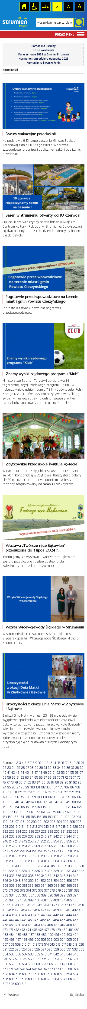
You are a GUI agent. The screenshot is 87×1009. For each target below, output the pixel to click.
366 (56, 885)
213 (34, 826)
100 (32, 787)
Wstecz (13, 995)
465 (50, 924)
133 (56, 797)
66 (41, 777)
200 (34, 821)
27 (27, 767)
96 (14, 787)
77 (8, 782)
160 (50, 807)
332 (75, 870)
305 (69, 861)
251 (37, 841)
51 (53, 772)
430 (62, 910)
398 (24, 900)
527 (43, 949)
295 (5, 861)
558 (5, 964)
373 (22, 890)
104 (54, 787)
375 (34, 890)
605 (69, 978)
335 (12, 875)
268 (69, 846)
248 (18, 841)
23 (9, 767)
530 (62, 949)
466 (56, 924)
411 (29, 905)
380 (64, 890)
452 (43, 920)
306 (75, 861)
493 (69, 934)
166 (5, 811)
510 (24, 944)
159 (45, 807)
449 (24, 920)
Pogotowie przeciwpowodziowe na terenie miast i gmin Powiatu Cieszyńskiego (42, 299)
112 (20, 792)
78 (12, 782)
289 (44, 856)
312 (34, 866)
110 (10, 792)
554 (56, 959)
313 (40, 866)
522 (11, 949)
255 (62, 841)
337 (24, 875)
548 (18, 959)
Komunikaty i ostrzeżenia (44, 63)
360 (18, 885)
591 (56, 974)
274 (28, 851)
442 (56, 915)
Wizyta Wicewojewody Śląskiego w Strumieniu (45, 627)
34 (59, 767)
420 (81, 905)
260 (18, 846)
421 (5, 910)
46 (31, 772)
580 (64, 969)
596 (12, 978)
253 (49, 841)
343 (62, 875)
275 (34, 851)
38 (77, 767)
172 (37, 811)
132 (50, 797)
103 (49, 787)
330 (62, 870)
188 (44, 816)
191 (61, 816)
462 (30, 924)
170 (27, 811)
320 (81, 866)
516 (58, 944)
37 (72, 767)
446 (5, 920)
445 (75, 915)
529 (56, 949)
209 (12, 826)
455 (62, 920)
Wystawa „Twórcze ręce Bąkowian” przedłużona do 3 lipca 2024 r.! (35, 547)
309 (18, 866)
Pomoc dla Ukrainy (44, 46)
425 (30, 910)
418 (69, 905)
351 (37, 880)
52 (58, 772)
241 (50, 836)
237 (24, 836)
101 (38, 787)
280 (64, 851)
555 (62, 959)
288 (37, 856)
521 (5, 949)
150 (73, 802)
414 (46, 905)
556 (69, 959)
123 (77, 792)
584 (12, 974)
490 (50, 934)
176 (59, 811)
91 (70, 782)
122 (71, 792)
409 (18, 905)
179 (74, 811)
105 (60, 787)
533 (81, 949)
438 (31, 915)
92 (75, 782)
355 (62, 880)
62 (22, 777)
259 (12, 846)
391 (56, 895)
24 (14, 767)
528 (49, 949)
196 (10, 821)
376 (40, 890)
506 (75, 939)
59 (9, 777)
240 (44, 836)
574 (28, 969)
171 (32, 811)
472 (16, 929)
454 (56, 920)
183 (15, 816)
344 (69, 875)
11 (43, 762)
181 (5, 816)
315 (52, 866)
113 (25, 792)
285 (18, 856)
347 (11, 880)
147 (56, 802)
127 (22, 797)
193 (72, 816)
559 (12, 964)
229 (50, 831)
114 (30, 792)
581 (70, 969)
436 (18, 915)
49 (45, 772)
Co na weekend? (43, 50)
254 (56, 841)
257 (75, 841)
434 (5, 915)
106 (66, 787)
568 (69, 964)
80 (21, 782)
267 (62, 846)
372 (16, 890)
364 (43, 885)
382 (77, 890)
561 (24, 964)
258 (5, 846)
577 (46, 969)
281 (70, 851)
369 (75, 885)
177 (64, 811)
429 (56, 910)
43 (17, 772)
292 (62, 856)
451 (37, 920)
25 (18, 767)
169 (21, 811)
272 (16, 851)
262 (30, 846)
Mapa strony (45, 6)
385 (18, 895)
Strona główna (24, 6)
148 (61, 802)
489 (44, 934)
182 (10, 816)
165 (79, 807)
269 (75, 846)
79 (16, 782)
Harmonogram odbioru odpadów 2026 (43, 59)
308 (11, 866)
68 (50, 777)
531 (68, 949)
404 (62, 900)
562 (30, 964)
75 (79, 777)
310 (24, 866)
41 (8, 772)
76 (4, 782)
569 (75, 964)
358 (5, 885)
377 (46, 890)
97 (18, 787)
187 (39, 816)
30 (41, 767)
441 (50, 915)
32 (50, 767)
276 (40, 851)
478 (52, 929)
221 (81, 826)
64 (31, 777)
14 (54, 762)
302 (49, 861)
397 (18, 900)
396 (12, 900)
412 (34, 905)
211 (23, 826)
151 (79, 802)
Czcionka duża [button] (79, 6)
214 (40, 826)
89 (62, 782)
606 (75, 978)
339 (37, 875)
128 (27, 797)
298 (24, 861)
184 (21, 816)
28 (32, 767)
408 (11, 905)
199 (27, 821)
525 (30, 949)
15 (58, 762)
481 (70, 929)
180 (79, 811)
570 (5, 969)
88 (57, 782)
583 (5, 974)
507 (5, 944)
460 (18, 924)
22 (4, 767)
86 (48, 782)
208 (5, 826)
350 (31, 880)
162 (61, 807)
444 (69, 915)
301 (43, 861)
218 (63, 826)
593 (69, 974)
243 (62, 836)
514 (46, 944)
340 (44, 875)
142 (27, 802)
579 (58, 969)
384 (12, 895)
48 (40, 772)
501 (43, 939)
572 (16, 969)
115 (35, 792)
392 (62, 895)
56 (77, 772)
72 (66, 777)
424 (24, 910)
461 (24, 924)
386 (25, 895)
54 (67, 772)
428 (49, 910)
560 (18, 964)
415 (52, 905)
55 (72, 772)
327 (43, 870)
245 (75, 836)
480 (64, 929)
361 (24, 885)
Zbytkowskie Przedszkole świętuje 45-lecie (41, 464)
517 (63, 944)
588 (37, 974)
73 (70, 777)
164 (73, 807)
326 (37, 870)
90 (66, 782)
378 (52, 890)
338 (31, 875)
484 (12, 934)
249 (24, 841)
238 (31, 836)
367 (62, 885)
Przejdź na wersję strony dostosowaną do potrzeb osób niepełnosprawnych (34, 6)
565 (50, 964)
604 (62, 978)
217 (57, 826)
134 (61, 797)
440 (44, 915)
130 (39, 797)
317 (63, 866)
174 (48, 811)
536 (18, 954)
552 (43, 959)
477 (46, 929)
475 (34, 929)
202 (46, 821)
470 (5, 929)
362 (30, 885)
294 (75, 856)
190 (56, 816)
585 (18, 974)
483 (5, 934)
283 (5, 856)
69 (54, 777)
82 (29, 782)
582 (77, 969)
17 (66, 762)
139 (10, 802)
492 (62, 934)
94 (4, 787)
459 (12, 924)
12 (46, 762)
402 (49, 900)
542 (56, 954)
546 (5, 959)
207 (78, 821)
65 (36, 777)
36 (68, 767)
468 (69, 924)
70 (58, 777)
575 (34, 969)
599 (31, 978)
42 (13, 772)
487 (31, 934)
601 (43, 978)
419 (75, 905)
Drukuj (79, 995)
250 (31, 841)
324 (24, 870)
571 (11, 969)
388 (37, 895)
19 (73, 762)
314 (46, 866)
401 (43, 900)
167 (10, 811)
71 (62, 777)
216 (52, 826)
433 (81, 910)
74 (74, 777)
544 (69, 954)
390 (50, 895)
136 (73, 797)
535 (12, 954)
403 (56, 900)
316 (58, 866)
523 (17, 949)
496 (12, 939)
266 (56, 846)
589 (44, 974)
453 (49, 920)
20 (78, 762)
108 (77, 787)
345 (75, 875)
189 (50, 816)
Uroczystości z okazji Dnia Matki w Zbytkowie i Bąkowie (45, 706)
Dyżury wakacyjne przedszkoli (31, 133)
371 (11, 890)
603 (56, 978)
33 (54, 767)
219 (69, 826)
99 (27, 787)
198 (21, 821)
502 (49, 939)
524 (24, 949)
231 (63, 831)
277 (46, 851)
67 (45, 777)
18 (69, 762)
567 (62, 964)
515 (52, 944)
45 (27, 772)
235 (12, 836)
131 (45, 797)
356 (69, 880)
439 (37, 915)
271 (11, 851)
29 (36, 767)
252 (43, 841)
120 (60, 792)
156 (28, 807)
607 (5, 983)
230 (57, 831)
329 (56, 870)
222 (5, 831)
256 (69, 841)
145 (44, 802)
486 (25, 934)
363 (37, 885)
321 (5, 870)
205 (65, 821)
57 (81, 772)
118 (50, 792)
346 (5, 880)
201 (40, 821)
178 (69, 811)
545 (75, 954)
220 (75, 826)
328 (49, 870)
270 (5, 851)
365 (50, 885)
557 (75, 959)
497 (18, 939)
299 (31, 861)
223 (12, 831)
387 (31, 895)
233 (75, 831)
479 (58, 929)
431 (68, 910)
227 (37, 831)
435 (12, 915)
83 (34, 782)
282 (77, 851)
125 (10, 797)
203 (52, 821)
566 (56, 964)
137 (79, 797)
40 (4, 772)
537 (24, 954)
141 (22, 802)
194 (78, 816)
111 (15, 792)
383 (5, 895)
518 (69, 944)
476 (40, 929)
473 (22, 929)
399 (31, 900)
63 (27, 777)
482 (77, 929)
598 (24, 978)
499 (31, 939)
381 (70, 890)
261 (24, 846)
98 (22, 787)
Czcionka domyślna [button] (57, 6)
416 (58, 905)
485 (18, 934)
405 (69, 900)
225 (25, 831)
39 (82, 767)
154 (16, 807)
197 (16, 821)
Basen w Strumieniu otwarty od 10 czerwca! (43, 215)
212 (28, 826)
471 (11, 929)
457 (75, 920)
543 (62, 954)
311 (29, 866)
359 (12, 885)
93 (79, 782)
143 (33, 802)
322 (11, 870)
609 (18, 983)
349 (24, 880)
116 (40, 792)
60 (14, 777)
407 (5, 905)
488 (37, 934)
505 (69, 939)
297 (18, 861)
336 (18, 875)
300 (37, 861)
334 (5, 875)
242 (56, 836)
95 (9, 787)
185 (27, 816)
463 (37, 924)
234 (5, 836)
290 (50, 856)
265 (50, 846)
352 (43, 880)
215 (46, 826)
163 (67, 807)
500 (37, 939)
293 (69, 856)
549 (24, 959)
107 (72, 787)
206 (72, 821)
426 (37, 910)
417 (63, 905)
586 (25, 974)
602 (49, 978)
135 (67, 797)
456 (69, 920)
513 (40, 944)
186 (33, 816)
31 (45, 767)
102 (43, 787)
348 (18, 880)
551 (37, 959)
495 (5, 939)
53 (63, 772)
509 (18, 944)
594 (75, 974)
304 (62, 861)
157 (34, 807)
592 (62, 974)
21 (82, 762)
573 (22, 969)
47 (36, 772)
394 (75, 895)
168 (16, 811)
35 (63, 767)
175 (53, 811)
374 (28, 890)
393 (69, 895)
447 (11, 920)
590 (50, 974)
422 (11, 910)
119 (55, 792)
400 (37, 900)
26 (23, 767)
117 (45, 792)
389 (44, 895)
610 (24, 983)
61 (17, 777)
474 (28, 929)
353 (49, 880)
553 (49, 959)
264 (43, 846)
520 (81, 944)
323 (17, 870)
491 (56, 934)
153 (10, 807)
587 (31, 974)
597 (18, 978)
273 (22, 851)
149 (67, 802)
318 (69, 866)
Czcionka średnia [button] (68, 6)
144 (39, 802)
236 (18, 836)
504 (62, 939)
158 (39, 807)
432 (75, 910)
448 (18, 920)
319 (75, 866)
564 (43, 964)
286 (25, 856)
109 (5, 792)
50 (50, 772)
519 (75, 944)
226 (31, 831)
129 (33, 797)
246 (5, 841)
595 (5, 978)
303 (56, 861)
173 (43, 811)
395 (5, 900)
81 (24, 782)
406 (75, 900)
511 (29, 944)
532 (75, 949)
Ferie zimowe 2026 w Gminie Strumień (43, 54)
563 (37, 964)
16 (62, 762)
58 (4, 777)
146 (50, 802)
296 (12, 861)
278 (52, 851)
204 (59, 821)
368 (69, 885)
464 (43, 924)
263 (37, 846)
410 (24, 905)
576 (40, 969)
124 (5, 797)
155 (22, 807)
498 (24, 939)
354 (56, 880)
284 (12, 856)
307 (5, 866)
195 (5, 821)
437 (24, 915)
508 (11, 944)
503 (56, 939)
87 (52, 782)
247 (11, 841)
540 (44, 954)
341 (50, 875)
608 (11, 983)
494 (75, 934)
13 (50, 762)
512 (34, 944)
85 (43, 782)
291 (56, 856)
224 (18, 831)
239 (37, 836)
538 (31, 954)
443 (62, 915)
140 (16, 802)
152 (5, 807)
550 (31, 959)
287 (31, 856)
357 (75, 880)
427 (43, 910)
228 (44, 831)
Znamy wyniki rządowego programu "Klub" (42, 373)
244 (69, 836)
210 (18, 826)
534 (5, 954)
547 (11, 959)
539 (37, 954)
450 (31, 920)
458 (5, 924)
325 (30, 870)
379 (58, 890)
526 (37, 949)
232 (69, 831)
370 (5, 890)
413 (40, 905)
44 (22, 772)
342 (56, 875)
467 (62, 924)
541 (50, 954)
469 (75, 924)
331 (68, 870)
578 (52, 969)
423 (17, 910)
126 (16, 797)
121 (66, 792)
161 (56, 807)
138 (5, 802)
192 (66, 816)
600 (37, 978)
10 (39, 762)
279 (58, 851)
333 (81, 870)
